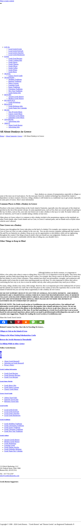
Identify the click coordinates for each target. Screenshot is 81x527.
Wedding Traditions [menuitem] (15, 79)
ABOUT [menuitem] (7, 123)
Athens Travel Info (10, 398)
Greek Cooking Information (8, 369)
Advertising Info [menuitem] (14, 121)
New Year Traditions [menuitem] (15, 91)
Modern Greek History (12, 442)
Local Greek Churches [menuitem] (16, 53)
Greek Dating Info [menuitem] (14, 93)
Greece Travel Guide (6, 393)
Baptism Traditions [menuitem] (14, 81)
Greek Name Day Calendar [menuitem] (17, 108)
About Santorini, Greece (14, 136)
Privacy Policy (9, 365)
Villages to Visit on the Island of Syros (13, 331)
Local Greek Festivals (11, 412)
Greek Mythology (10, 443)
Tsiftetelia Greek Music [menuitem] (16, 116)
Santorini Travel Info (11, 399)
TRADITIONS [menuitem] (9, 77)
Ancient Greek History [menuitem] (16, 97)
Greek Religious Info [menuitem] (15, 106)
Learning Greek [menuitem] (13, 85)
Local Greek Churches (11, 413)
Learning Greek (9, 445)
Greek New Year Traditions (13, 431)
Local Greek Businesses (12, 415)
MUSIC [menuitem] (7, 110)
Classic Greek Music (11, 389)
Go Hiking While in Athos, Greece (12, 344)
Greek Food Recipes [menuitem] (15, 58)
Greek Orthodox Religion (13, 449)
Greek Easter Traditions (12, 427)
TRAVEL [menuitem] (7, 74)
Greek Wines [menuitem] (12, 70)
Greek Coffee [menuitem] (13, 68)
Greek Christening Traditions (14, 426)
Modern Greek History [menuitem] (16, 98)
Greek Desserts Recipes (12, 375)
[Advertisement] (40, 29)
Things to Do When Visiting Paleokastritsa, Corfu (18, 335)
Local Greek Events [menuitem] (15, 49)
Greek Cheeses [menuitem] (13, 64)
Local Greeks (4, 405)
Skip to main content (7, 1)
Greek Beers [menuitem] (12, 72)
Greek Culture (4, 435)
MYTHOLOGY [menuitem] (9, 100)
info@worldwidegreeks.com (9, 476)
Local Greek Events (11, 410)
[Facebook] (3, 322)
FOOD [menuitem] (6, 56)
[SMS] (33, 322)
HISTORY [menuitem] (7, 95)
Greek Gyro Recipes (11, 377)
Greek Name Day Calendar (13, 451)
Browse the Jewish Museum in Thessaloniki (15, 339)
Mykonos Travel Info (11, 401)
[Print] (26, 322)
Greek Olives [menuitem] (12, 66)
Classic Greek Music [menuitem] (15, 114)
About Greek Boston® (12, 361)
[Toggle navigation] (1, 3)
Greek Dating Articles (11, 447)
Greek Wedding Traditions (13, 424)
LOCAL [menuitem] (7, 47)
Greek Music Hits (10, 385)
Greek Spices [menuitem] (12, 62)
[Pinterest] (18, 322)
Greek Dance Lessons (11, 387)
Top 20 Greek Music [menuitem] (15, 112)
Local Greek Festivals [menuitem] (15, 51)
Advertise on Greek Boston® (14, 363)
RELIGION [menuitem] (8, 104)
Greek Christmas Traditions (13, 429)
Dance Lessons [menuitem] (13, 83)
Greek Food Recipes (11, 373)
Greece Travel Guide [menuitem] (15, 76)
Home (2, 136)
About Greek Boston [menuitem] (15, 125)
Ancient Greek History (12, 440)
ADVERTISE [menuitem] (9, 119)
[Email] (40, 322)
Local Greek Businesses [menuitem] (16, 55)
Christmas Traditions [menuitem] (15, 89)
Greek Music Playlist (6, 381)
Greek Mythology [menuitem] (14, 102)
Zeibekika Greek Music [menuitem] (16, 117)
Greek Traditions (5, 419)
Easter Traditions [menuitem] (14, 87)
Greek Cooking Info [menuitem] (15, 60)
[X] (11, 322)
